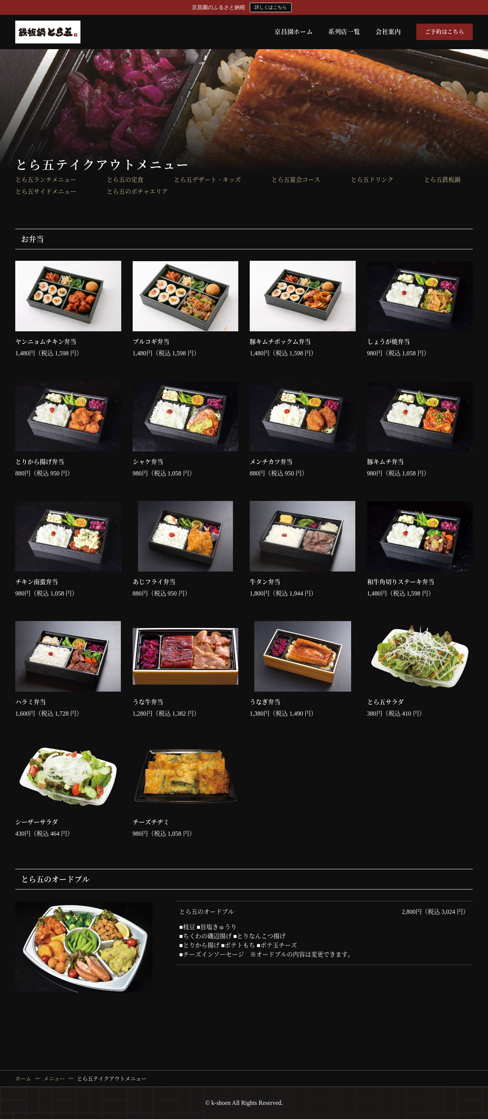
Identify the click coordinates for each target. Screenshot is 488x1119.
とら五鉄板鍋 (442, 180)
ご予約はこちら (444, 32)
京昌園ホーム (293, 32)
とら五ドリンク (372, 180)
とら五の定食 (125, 180)
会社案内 (388, 32)
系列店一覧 (344, 32)
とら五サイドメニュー (45, 192)
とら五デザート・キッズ (207, 180)
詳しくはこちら (271, 7)
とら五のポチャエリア (137, 192)
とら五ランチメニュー (45, 180)
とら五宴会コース (295, 180)
